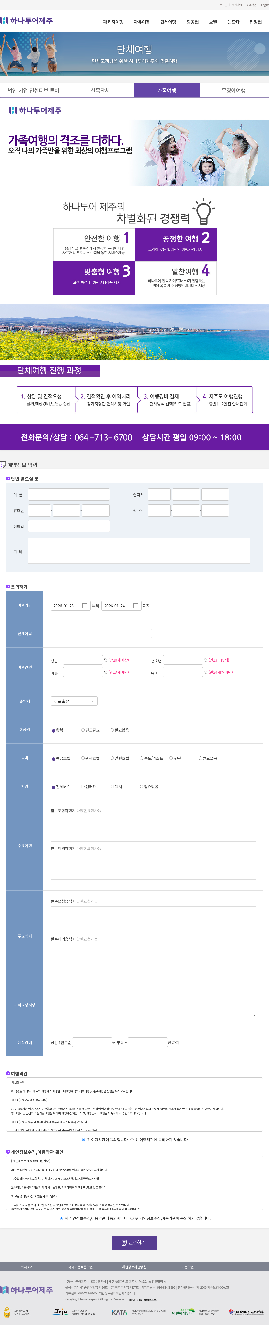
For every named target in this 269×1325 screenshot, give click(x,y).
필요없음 (122, 730)
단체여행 (168, 21)
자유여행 (142, 21)
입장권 (256, 21)
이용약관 (187, 1266)
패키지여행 (113, 21)
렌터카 (90, 786)
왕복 (59, 730)
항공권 (193, 21)
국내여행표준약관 (80, 1266)
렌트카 (233, 21)
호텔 (213, 21)
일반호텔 (122, 758)
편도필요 (92, 730)
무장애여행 (234, 90)
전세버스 (63, 786)
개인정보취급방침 (134, 1266)
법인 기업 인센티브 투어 (33, 90)
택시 (118, 786)
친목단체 (100, 90)
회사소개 (27, 1266)
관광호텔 (92, 758)
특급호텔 (63, 758)
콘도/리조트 (153, 758)
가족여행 (166, 90)
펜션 (177, 758)
